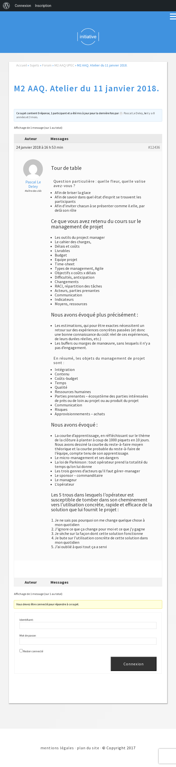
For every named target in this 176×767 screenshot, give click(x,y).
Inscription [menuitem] (43, 6)
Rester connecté (33, 651)
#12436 (154, 147)
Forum (47, 65)
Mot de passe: (27, 635)
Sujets (34, 65)
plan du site (88, 747)
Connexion (133, 663)
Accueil (21, 65)
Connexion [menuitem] (23, 6)
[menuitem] (6, 5)
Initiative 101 (88, 36)
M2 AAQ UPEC (64, 65)
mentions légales (57, 747)
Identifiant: (26, 620)
